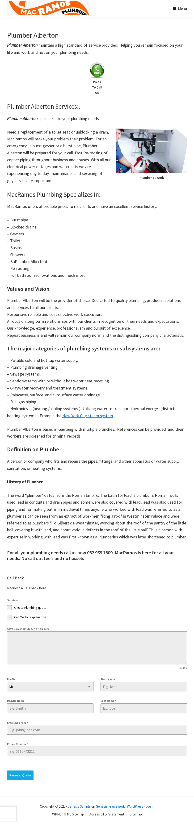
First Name (109, 679)
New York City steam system (87, 415)
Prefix (11, 679)
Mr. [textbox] (11, 686)
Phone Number (17, 744)
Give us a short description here (28, 629)
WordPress (135, 806)
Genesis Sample (79, 806)
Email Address (17, 722)
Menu (182, 8)
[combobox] (50, 686)
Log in (149, 806)
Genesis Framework (110, 806)
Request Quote (20, 775)
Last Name (108, 701)
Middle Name (16, 701)
